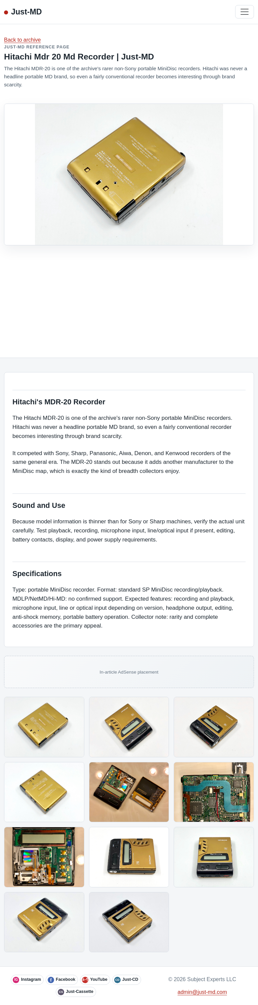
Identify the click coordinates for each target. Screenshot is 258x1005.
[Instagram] (27, 980)
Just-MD (26, 11)
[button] (44, 727)
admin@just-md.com (202, 992)
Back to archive (22, 40)
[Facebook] (62, 980)
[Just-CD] (126, 980)
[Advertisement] (129, 296)
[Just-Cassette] (76, 992)
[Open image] (44, 727)
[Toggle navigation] (244, 11)
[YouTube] (95, 980)
